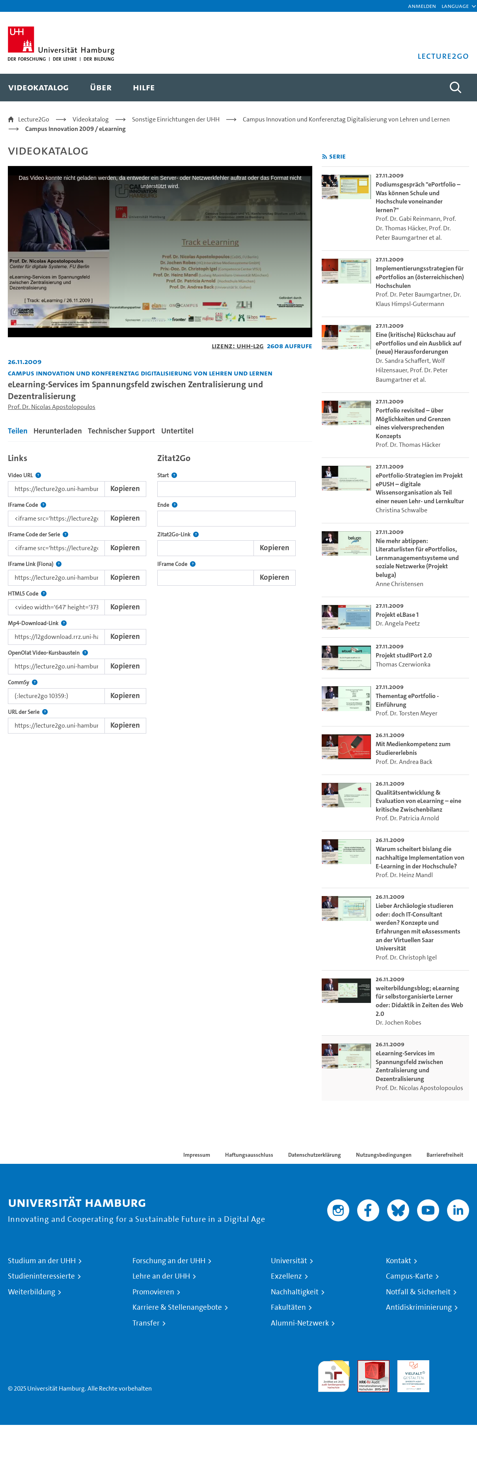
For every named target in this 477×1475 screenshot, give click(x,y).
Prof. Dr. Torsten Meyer (407, 713)
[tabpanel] (160, 591)
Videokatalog (91, 119)
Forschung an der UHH (168, 1261)
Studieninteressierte (41, 1276)
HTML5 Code (27, 594)
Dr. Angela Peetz (398, 623)
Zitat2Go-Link (178, 534)
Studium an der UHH (42, 1261)
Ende (167, 505)
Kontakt (398, 1261)
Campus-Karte (409, 1276)
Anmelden (422, 6)
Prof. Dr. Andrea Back (404, 762)
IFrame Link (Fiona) (34, 564)
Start (167, 475)
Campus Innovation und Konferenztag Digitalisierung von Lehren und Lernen (346, 119)
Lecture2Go (33, 119)
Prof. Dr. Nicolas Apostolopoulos (51, 407)
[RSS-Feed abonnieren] (325, 157)
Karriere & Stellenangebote (177, 1307)
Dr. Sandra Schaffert (402, 361)
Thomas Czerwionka (403, 664)
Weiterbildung (31, 1292)
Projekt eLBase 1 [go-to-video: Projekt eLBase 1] (397, 615)
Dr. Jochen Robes (398, 1022)
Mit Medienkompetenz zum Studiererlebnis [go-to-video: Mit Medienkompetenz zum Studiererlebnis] (413, 748)
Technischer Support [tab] (121, 431)
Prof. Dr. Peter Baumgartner (413, 294)
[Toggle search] (455, 87)
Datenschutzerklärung (314, 1155)
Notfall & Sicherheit (418, 1292)
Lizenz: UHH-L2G (238, 346)
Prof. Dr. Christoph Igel (406, 957)
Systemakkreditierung (453, 1365)
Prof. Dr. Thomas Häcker (408, 445)
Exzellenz (286, 1276)
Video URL (24, 475)
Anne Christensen (399, 584)
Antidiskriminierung (419, 1307)
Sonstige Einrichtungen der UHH (176, 119)
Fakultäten (288, 1307)
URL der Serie (28, 712)
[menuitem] (38, 87)
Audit (365, 1365)
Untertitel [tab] (177, 431)
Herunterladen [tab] (58, 431)
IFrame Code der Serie (38, 534)
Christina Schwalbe (401, 510)
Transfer (146, 1323)
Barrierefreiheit (445, 1155)
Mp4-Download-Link (37, 623)
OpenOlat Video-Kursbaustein (48, 653)
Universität (289, 1261)
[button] (455, 6)
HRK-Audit (411, 1365)
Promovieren (153, 1292)
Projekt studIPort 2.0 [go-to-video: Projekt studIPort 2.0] (404, 655)
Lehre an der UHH (161, 1276)
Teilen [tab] (18, 431)
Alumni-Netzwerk (300, 1323)
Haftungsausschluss (249, 1155)
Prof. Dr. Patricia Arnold (407, 818)
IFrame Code (27, 505)
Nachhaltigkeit (295, 1292)
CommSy (22, 682)
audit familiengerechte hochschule (334, 1374)
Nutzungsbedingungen (384, 1155)
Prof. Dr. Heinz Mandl (404, 875)
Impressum (196, 1155)
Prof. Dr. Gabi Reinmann (408, 219)
